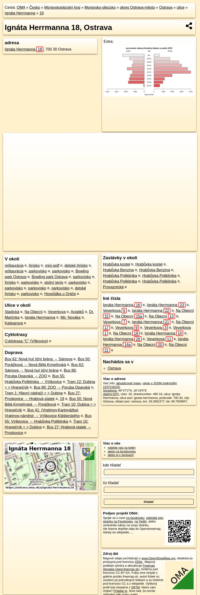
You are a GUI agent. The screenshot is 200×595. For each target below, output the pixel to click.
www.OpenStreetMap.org (158, 558)
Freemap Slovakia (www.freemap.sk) (129, 567)
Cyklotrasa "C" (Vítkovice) (26, 341)
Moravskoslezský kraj (62, 7)
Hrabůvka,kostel (116, 264)
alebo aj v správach (121, 455)
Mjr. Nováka (70, 317)
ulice (181, 7)
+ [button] (11, 140)
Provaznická (113, 287)
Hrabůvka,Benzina (118, 270)
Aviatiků (77, 312)
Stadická (12, 312)
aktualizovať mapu (128, 383)
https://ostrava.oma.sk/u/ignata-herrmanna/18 (168, 247)
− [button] (11, 148)
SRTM (135, 587)
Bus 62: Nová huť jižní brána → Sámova (38, 359)
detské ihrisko (76, 265)
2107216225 (111, 387)
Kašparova (14, 323)
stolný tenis (53, 282)
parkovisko (38, 271)
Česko (34, 7)
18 (42, 13)
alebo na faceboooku (122, 451)
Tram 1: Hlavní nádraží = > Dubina (34, 393)
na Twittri (141, 521)
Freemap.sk (124, 247)
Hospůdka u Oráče (60, 294)
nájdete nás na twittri (121, 447)
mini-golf (52, 265)
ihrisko (34, 265)
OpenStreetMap (100, 247)
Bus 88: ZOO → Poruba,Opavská (62, 387)
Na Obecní (34, 312)
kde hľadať (112, 465)
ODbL (139, 562)
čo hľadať (111, 483)
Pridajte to (120, 591)
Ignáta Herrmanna (20, 13)
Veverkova (57, 312)
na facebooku (135, 518)
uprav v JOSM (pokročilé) (159, 383)
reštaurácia (14, 265)
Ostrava (166, 7)
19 (62, 399)
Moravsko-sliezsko (100, 7)
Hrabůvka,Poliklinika (120, 276)
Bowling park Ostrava (50, 277)
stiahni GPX (111, 394)
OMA (21, 7)
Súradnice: (110, 390)
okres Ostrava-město (137, 7)
